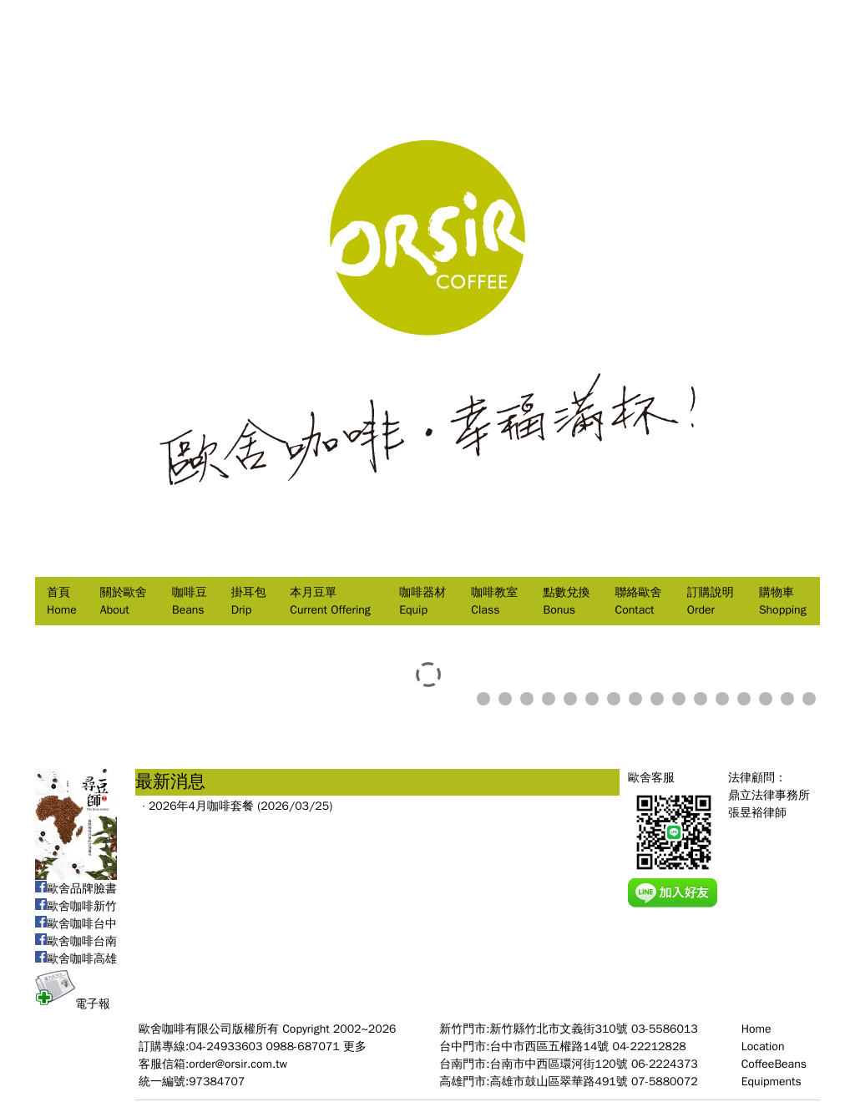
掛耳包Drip (248, 601)
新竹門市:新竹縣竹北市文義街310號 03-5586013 (568, 1029)
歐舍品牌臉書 (76, 889)
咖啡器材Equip (422, 601)
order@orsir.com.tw (238, 1064)
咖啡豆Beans (189, 601)
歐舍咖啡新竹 (76, 906)
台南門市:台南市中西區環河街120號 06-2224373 (568, 1064)
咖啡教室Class (494, 601)
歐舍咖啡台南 (76, 941)
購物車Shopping (783, 601)
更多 (355, 1046)
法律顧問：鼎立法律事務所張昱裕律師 (769, 795)
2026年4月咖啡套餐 (201, 806)
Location (763, 1046)
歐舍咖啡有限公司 (185, 1029)
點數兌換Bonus (566, 601)
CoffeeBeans (774, 1064)
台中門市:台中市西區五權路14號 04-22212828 (562, 1046)
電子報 (72, 1004)
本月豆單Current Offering (330, 601)
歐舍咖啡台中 (76, 924)
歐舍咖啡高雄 (76, 959)
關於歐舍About (123, 601)
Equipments (771, 1081)
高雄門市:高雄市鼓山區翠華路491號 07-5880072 (568, 1081)
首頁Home (62, 601)
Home (756, 1029)
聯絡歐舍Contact (638, 601)
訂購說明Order (710, 601)
